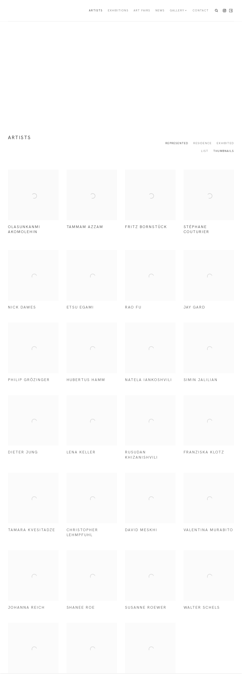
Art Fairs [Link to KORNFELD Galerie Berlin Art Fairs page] (142, 10)
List (204, 151)
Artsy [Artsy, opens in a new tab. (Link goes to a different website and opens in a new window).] (231, 11)
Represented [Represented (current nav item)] (176, 143)
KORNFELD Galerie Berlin (26, 11)
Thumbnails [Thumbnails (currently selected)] (223, 151)
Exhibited (225, 143)
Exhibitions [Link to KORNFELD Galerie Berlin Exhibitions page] (118, 10)
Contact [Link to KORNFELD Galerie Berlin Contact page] (201, 10)
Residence (202, 143)
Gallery (177, 10)
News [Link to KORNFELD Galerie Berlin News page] (160, 10)
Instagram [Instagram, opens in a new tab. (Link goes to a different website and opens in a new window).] (224, 11)
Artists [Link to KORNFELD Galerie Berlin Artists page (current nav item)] (96, 10)
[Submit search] (216, 10)
